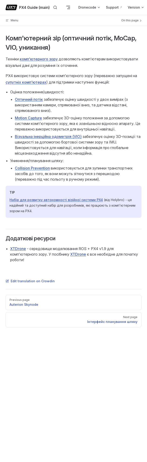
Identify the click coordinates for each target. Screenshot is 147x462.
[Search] (55, 7)
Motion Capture (28, 118)
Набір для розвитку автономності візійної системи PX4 (56, 200)
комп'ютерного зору (39, 59)
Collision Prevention (32, 168)
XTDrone (18, 248)
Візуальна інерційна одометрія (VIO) (48, 136)
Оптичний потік (29, 99)
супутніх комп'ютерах (26, 82)
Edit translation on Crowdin (30, 281)
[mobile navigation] (68, 7)
